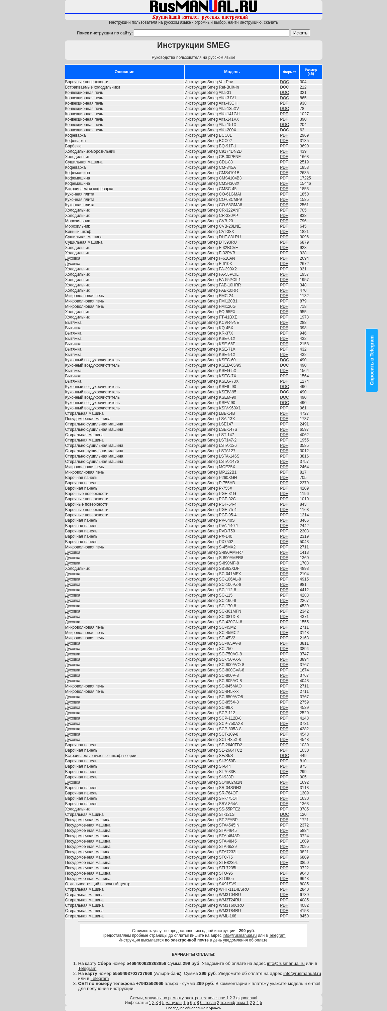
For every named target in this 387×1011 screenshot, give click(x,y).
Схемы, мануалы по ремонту (157, 998)
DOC (284, 82)
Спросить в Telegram (372, 360)
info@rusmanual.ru (240, 935)
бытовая (208, 1002)
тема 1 (242, 1002)
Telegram (277, 935)
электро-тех (196, 998)
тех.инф (227, 1002)
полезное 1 (218, 998)
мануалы (174, 1002)
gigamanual (246, 998)
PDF (284, 103)
